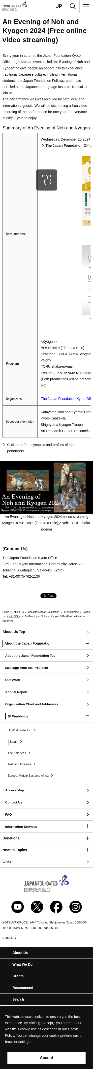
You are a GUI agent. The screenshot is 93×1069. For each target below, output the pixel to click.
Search (18, 999)
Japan (86, 612)
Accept (46, 1058)
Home (5, 612)
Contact (7, 938)
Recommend (22, 988)
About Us (18, 612)
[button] (46, 644)
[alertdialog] (46, 1037)
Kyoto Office (13, 616)
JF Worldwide (71, 612)
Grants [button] (18, 976)
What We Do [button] (22, 964)
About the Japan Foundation (43, 612)
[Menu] (86, 6)
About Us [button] (20, 953)
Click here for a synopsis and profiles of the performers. (40, 448)
